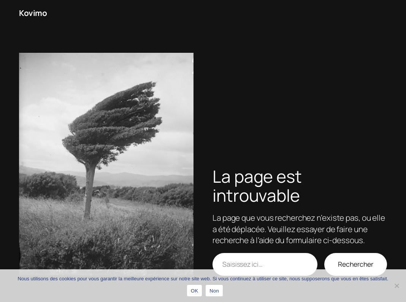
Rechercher (355, 264)
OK (194, 291)
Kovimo (33, 13)
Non (214, 291)
